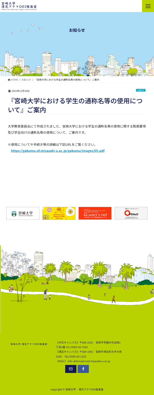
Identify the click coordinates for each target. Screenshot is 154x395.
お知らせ (141, 90)
